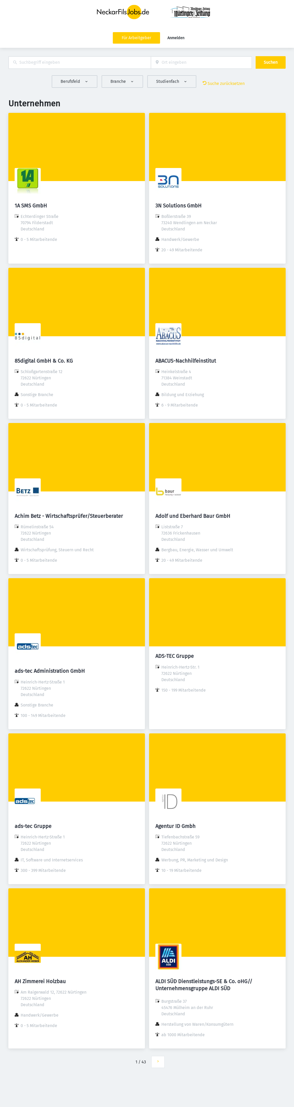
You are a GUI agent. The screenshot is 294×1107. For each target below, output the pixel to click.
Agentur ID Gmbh (175, 826)
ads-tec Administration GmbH (50, 671)
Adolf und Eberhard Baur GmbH (192, 516)
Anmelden (175, 38)
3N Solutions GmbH (178, 205)
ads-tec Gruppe (33, 826)
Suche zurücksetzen (224, 83)
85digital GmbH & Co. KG (44, 361)
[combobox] (79, 62)
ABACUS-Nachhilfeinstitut (185, 361)
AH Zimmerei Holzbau (40, 981)
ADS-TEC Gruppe (174, 656)
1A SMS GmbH (31, 205)
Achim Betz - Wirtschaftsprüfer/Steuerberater (69, 516)
